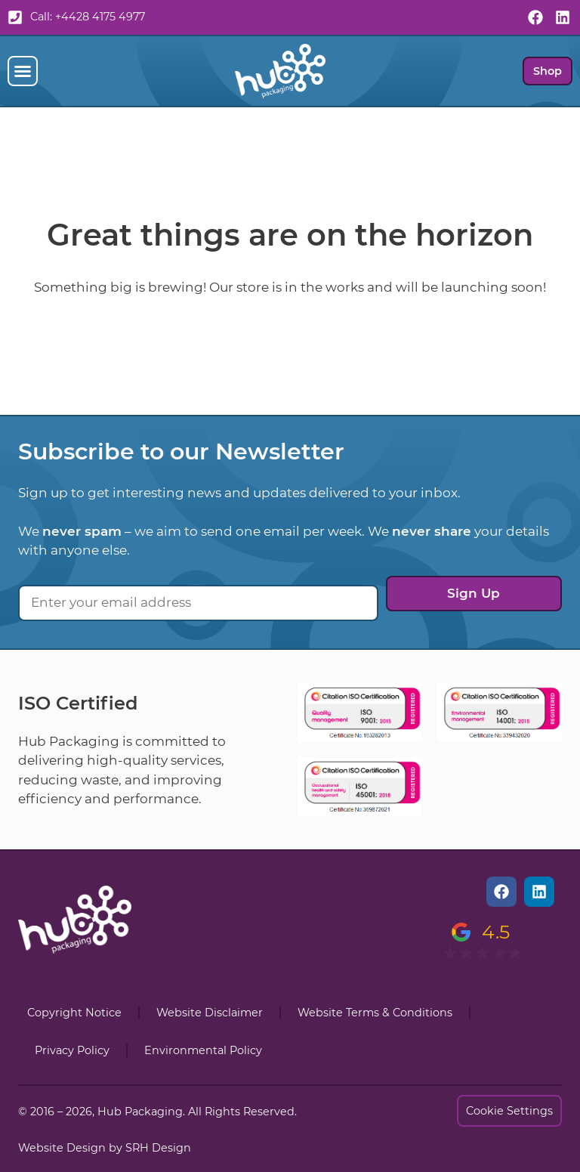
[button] (23, 71)
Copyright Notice (74, 1012)
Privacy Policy (72, 1050)
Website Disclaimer (209, 1012)
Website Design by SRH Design (104, 1148)
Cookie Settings (509, 1111)
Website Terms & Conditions (375, 1012)
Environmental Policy (203, 1050)
